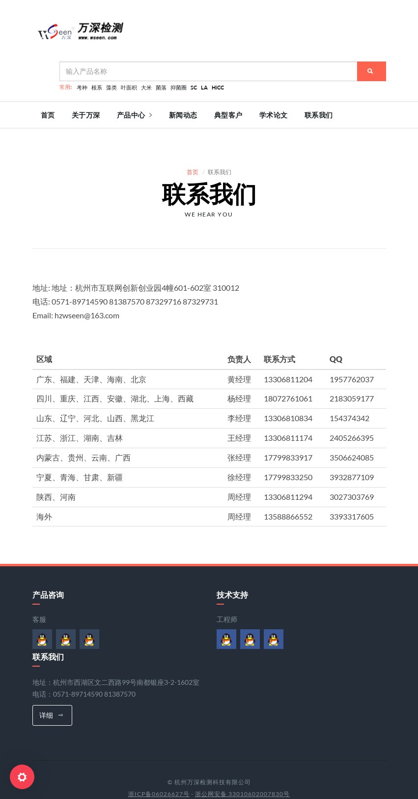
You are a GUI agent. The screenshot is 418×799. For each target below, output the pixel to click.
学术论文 (273, 115)
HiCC (218, 87)
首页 (48, 115)
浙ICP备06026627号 (159, 775)
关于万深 (86, 115)
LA (204, 87)
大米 (146, 87)
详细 (51, 696)
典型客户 (228, 115)
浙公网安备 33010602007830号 (242, 775)
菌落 (161, 87)
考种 (82, 87)
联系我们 (319, 115)
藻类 (111, 87)
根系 (96, 87)
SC (194, 87)
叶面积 (129, 87)
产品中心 (134, 115)
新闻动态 (183, 115)
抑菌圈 (178, 87)
